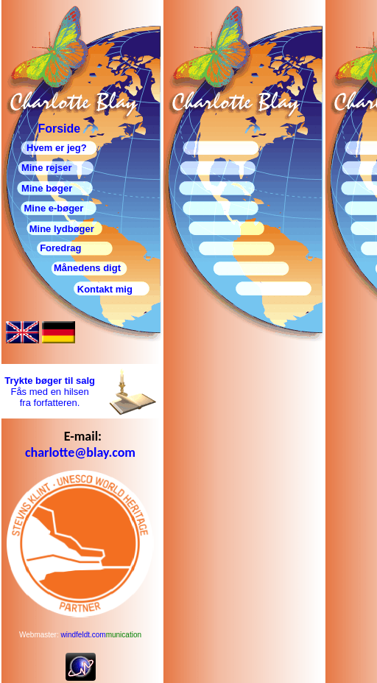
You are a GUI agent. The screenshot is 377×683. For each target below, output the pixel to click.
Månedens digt (87, 267)
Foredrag (41, 247)
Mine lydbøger (61, 228)
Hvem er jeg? (57, 147)
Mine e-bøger (52, 208)
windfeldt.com (101, 635)
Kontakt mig (105, 289)
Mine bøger (46, 188)
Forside (59, 128)
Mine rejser (46, 167)
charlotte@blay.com (80, 452)
